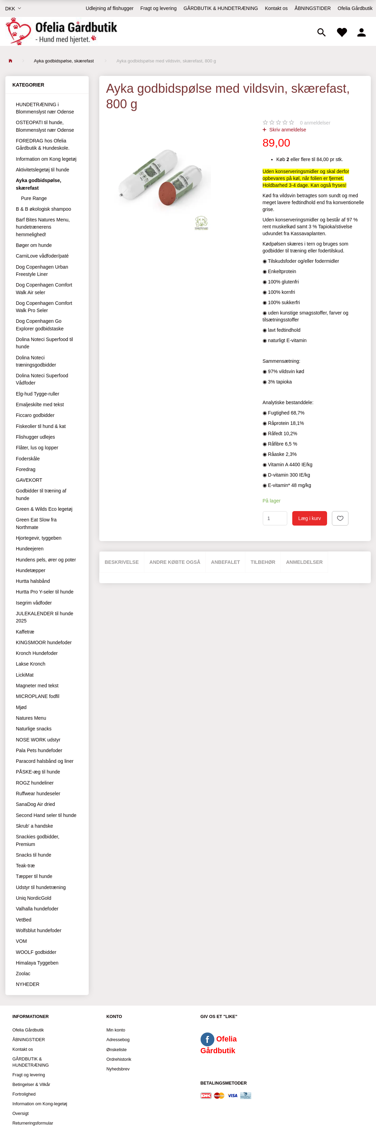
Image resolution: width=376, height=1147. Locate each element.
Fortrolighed (23, 1094)
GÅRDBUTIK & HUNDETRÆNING (220, 8)
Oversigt (20, 1113)
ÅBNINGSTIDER (313, 8)
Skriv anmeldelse (287, 129)
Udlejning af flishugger (110, 8)
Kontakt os (276, 8)
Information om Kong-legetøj (39, 1103)
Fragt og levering (158, 8)
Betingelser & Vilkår (31, 1084)
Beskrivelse (122, 562)
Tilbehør (263, 562)
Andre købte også (175, 562)
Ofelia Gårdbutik (355, 8)
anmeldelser (315, 123)
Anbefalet (225, 562)
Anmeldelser (304, 562)
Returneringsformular (32, 1123)
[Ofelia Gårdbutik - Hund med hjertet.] (61, 31)
